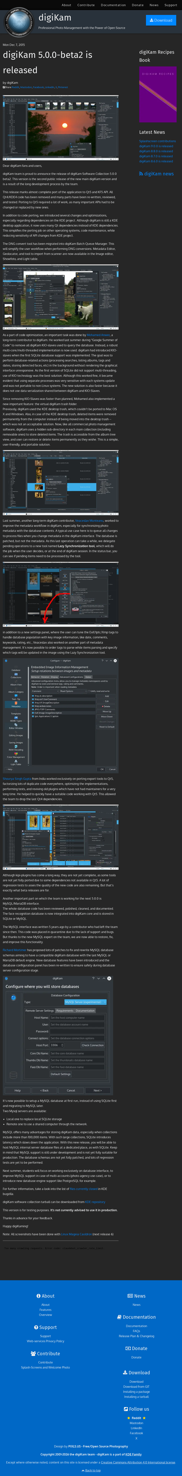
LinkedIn (49, 87)
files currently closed (83, 1189)
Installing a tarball (136, 1397)
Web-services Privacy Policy (45, 1341)
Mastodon (26, 87)
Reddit (15, 87)
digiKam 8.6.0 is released (156, 161)
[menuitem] (66, 5)
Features (45, 1310)
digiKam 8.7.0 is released (156, 156)
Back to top (93, 1470)
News (154, 5)
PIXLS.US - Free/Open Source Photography (98, 1446)
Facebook (38, 87)
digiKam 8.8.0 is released (156, 151)
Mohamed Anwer (98, 335)
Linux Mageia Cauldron (76, 1234)
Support (171, 5)
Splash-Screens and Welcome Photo (45, 1367)
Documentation (113, 5)
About (66, 5)
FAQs (136, 1331)
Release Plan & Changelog (136, 1336)
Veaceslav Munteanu (89, 520)
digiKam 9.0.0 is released (156, 146)
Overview (45, 1315)
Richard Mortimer (15, 950)
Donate (138, 5)
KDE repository (95, 1202)
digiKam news (156, 174)
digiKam (54, 17)
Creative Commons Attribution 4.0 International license (138, 1462)
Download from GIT (136, 1386)
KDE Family (133, 1454)
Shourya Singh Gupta (17, 779)
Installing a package (136, 1392)
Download (136, 1381)
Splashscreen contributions (157, 141)
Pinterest (63, 87)
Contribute (86, 5)
